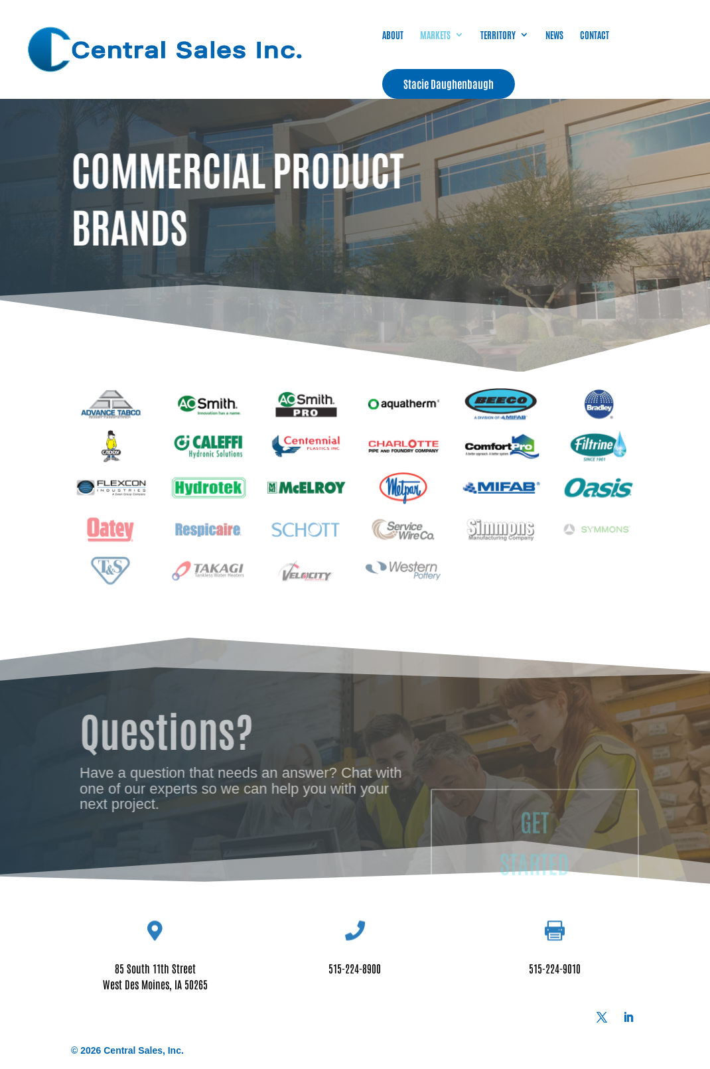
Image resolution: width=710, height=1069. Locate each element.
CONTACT (594, 35)
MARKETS (435, 35)
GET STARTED (534, 876)
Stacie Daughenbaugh (448, 83)
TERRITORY (498, 35)
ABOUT (392, 35)
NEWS (554, 35)
